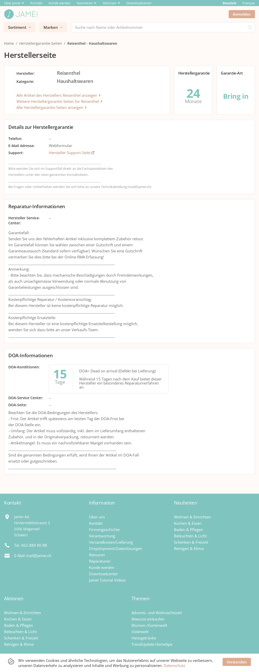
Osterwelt (140, 631)
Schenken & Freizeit (191, 542)
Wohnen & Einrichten (192, 516)
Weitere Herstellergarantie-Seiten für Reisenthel (59, 101)
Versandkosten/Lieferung (111, 542)
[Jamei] (20, 14)
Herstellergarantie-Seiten (40, 43)
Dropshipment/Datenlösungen (115, 548)
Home (9, 43)
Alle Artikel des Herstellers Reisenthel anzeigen (58, 95)
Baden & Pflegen (188, 529)
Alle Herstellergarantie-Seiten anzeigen (51, 107)
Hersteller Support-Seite (71, 153)
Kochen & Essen (188, 523)
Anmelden (242, 14)
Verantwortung (102, 535)
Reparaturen (100, 561)
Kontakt (36, 3)
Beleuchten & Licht (190, 535)
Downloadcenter (139, 3)
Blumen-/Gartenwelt (149, 625)
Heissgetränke (144, 637)
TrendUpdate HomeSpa (152, 644)
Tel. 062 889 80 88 (30, 545)
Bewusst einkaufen (148, 618)
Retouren (97, 554)
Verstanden (237, 661)
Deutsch (229, 3)
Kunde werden (60, 3)
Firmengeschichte (104, 529)
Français (249, 3)
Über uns (97, 516)
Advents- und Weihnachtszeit (157, 612)
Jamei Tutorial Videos (107, 580)
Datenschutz (174, 665)
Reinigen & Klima (189, 548)
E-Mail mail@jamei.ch (32, 555)
